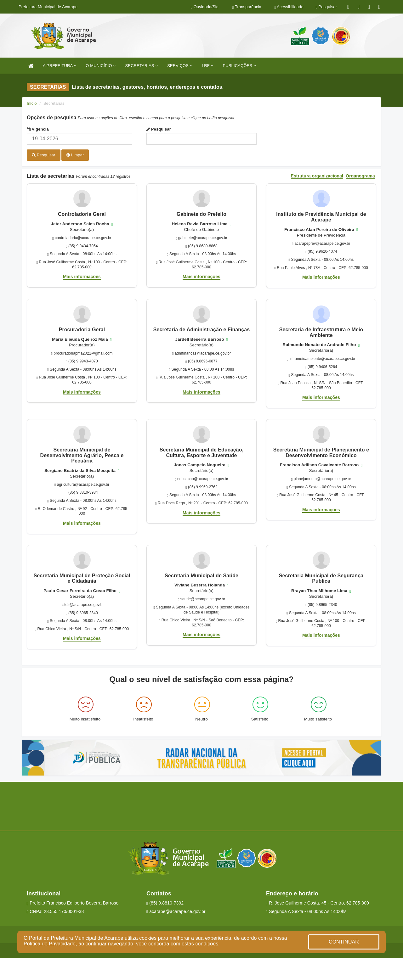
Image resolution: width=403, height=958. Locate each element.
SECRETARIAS (141, 65)
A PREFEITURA (59, 65)
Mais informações (82, 275)
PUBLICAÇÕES (239, 65)
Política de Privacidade (50, 943)
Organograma (360, 175)
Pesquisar (158, 129)
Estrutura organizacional (317, 175)
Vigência (38, 129)
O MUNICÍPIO (101, 65)
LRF (207, 65)
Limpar (75, 155)
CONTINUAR (344, 941)
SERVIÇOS (179, 65)
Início (32, 103)
